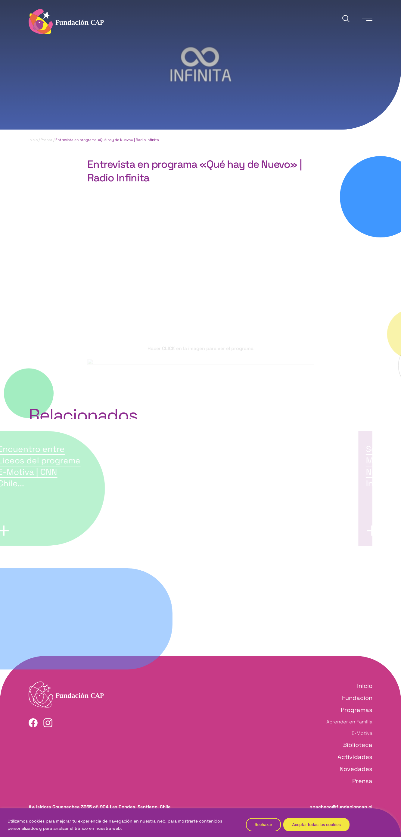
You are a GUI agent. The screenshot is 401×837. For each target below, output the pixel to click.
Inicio (33, 139)
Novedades (356, 769)
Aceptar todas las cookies (316, 824)
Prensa (46, 139)
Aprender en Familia (349, 722)
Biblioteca (357, 745)
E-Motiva (362, 733)
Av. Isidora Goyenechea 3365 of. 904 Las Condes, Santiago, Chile (100, 807)
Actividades (354, 757)
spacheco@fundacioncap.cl (341, 807)
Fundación (357, 698)
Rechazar (263, 824)
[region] (200, 822)
